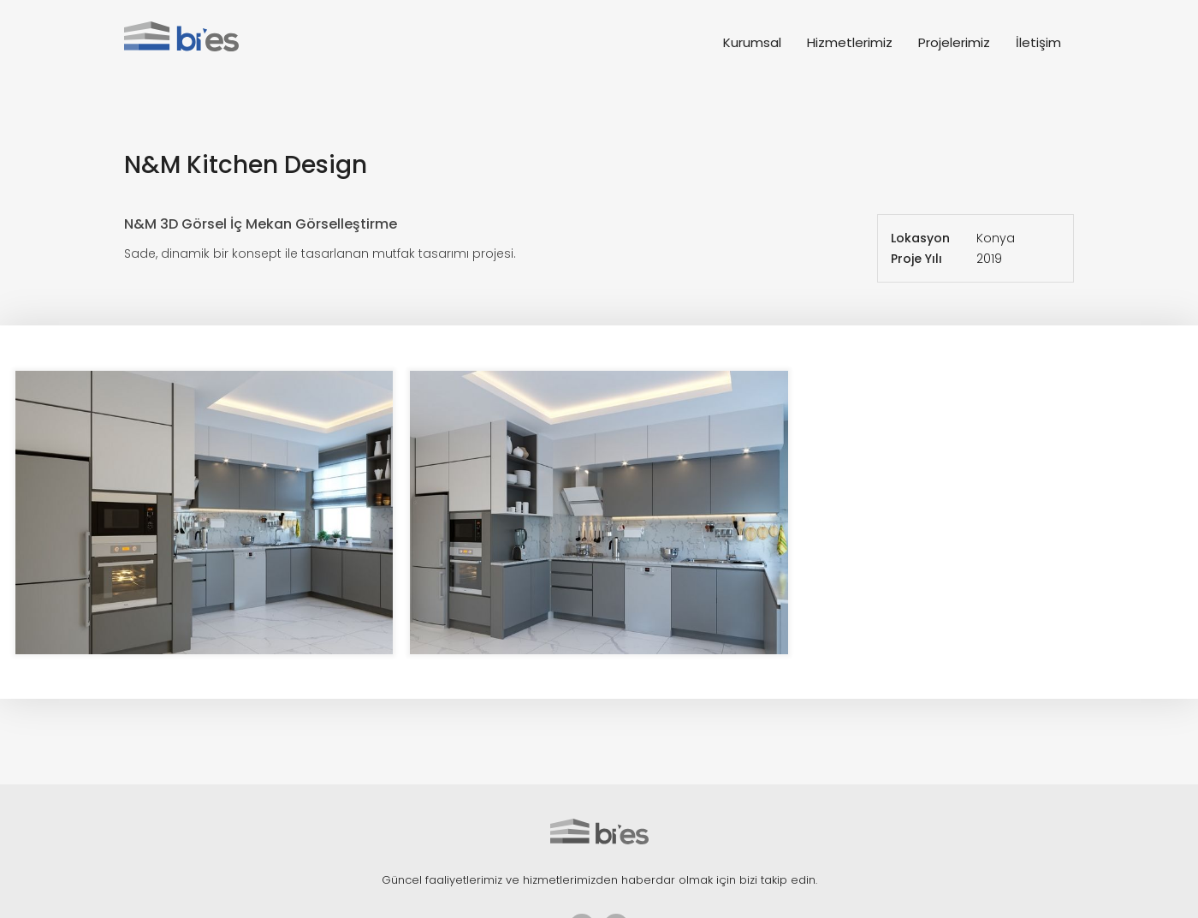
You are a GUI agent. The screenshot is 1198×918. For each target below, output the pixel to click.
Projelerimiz (954, 42)
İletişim (1038, 42)
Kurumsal (752, 42)
